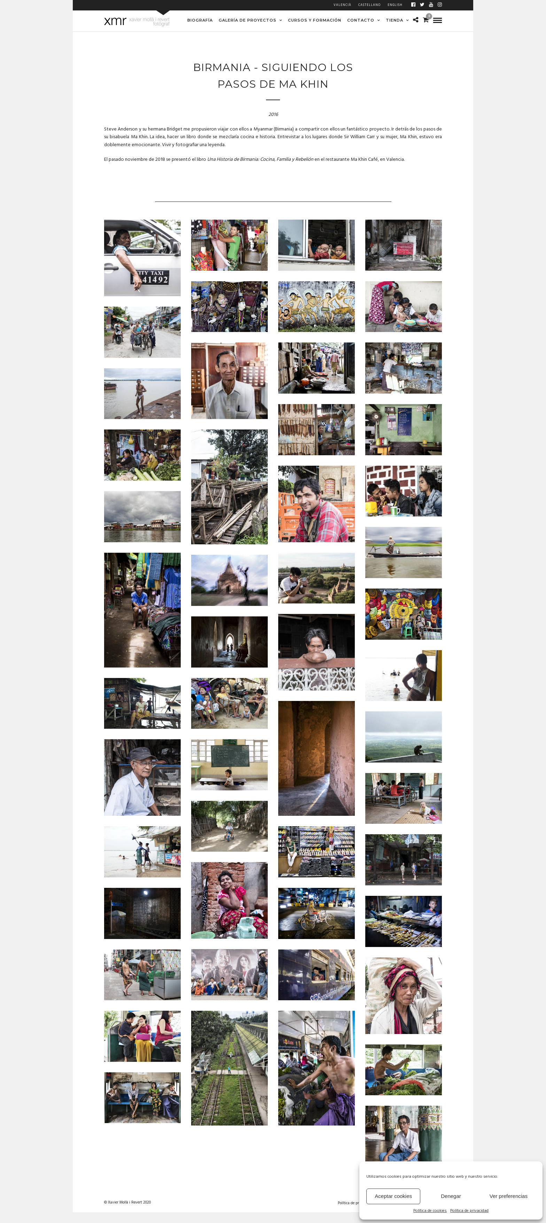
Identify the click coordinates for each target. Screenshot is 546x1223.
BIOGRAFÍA (200, 20)
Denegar (451, 1196)
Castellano (369, 5)
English (395, 5)
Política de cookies (430, 1211)
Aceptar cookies (393, 1196)
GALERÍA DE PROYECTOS (247, 20)
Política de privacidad (469, 1211)
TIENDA (394, 20)
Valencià (342, 5)
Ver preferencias (509, 1196)
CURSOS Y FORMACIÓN (314, 20)
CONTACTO (360, 20)
